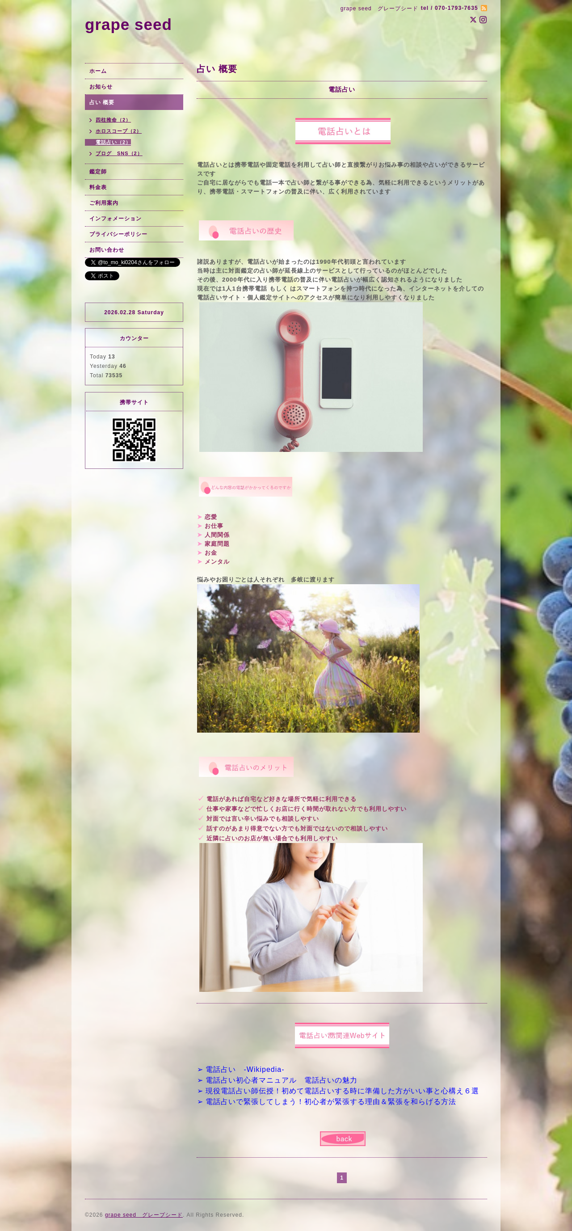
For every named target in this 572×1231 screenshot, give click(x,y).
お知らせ (101, 87)
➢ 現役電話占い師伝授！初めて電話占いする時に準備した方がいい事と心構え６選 (338, 1091)
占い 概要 (101, 102)
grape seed (128, 24)
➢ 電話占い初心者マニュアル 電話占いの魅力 (277, 1080)
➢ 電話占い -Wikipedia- (240, 1069)
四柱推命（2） (113, 119)
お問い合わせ (106, 250)
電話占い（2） (113, 142)
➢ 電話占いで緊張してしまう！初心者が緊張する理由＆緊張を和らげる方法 (326, 1101)
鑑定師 (98, 172)
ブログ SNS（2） (119, 153)
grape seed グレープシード (144, 1215)
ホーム (98, 71)
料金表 (98, 187)
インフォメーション (115, 218)
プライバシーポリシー (118, 234)
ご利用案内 (103, 203)
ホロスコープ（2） (119, 131)
